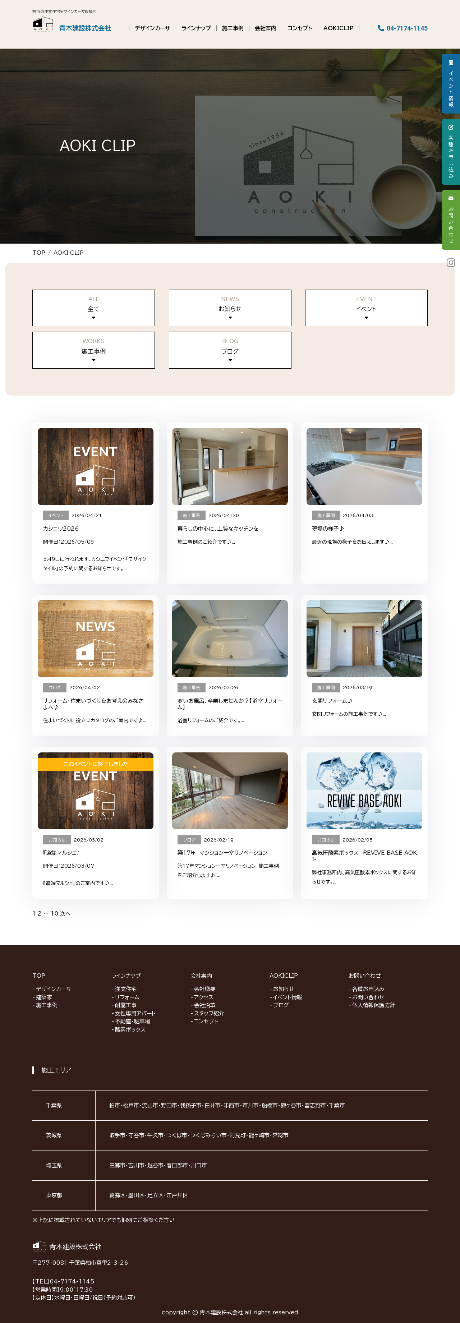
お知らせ (283, 989)
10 (54, 913)
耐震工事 (126, 1005)
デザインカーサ (152, 28)
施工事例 (233, 28)
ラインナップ (196, 28)
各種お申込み (368, 989)
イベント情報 (287, 997)
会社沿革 (205, 1005)
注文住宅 (126, 989)
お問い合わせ (365, 975)
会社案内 (265, 28)
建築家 (44, 997)
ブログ (281, 1005)
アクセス (203, 997)
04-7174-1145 (403, 28)
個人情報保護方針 (373, 1005)
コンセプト (300, 28)
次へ (65, 913)
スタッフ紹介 (209, 1013)
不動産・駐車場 (132, 1021)
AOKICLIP (338, 28)
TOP (38, 252)
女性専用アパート (135, 1013)
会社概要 (205, 989)
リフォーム (127, 997)
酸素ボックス (130, 1029)
